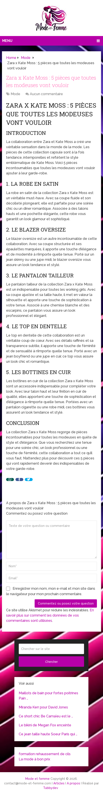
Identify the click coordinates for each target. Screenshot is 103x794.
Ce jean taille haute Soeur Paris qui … (48, 734)
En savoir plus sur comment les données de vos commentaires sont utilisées (50, 615)
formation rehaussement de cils (45, 754)
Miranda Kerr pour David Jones (43, 707)
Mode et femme (37, 778)
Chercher (51, 661)
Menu (7, 41)
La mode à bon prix (34, 759)
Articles (58, 783)
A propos (73, 783)
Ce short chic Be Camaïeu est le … (46, 716)
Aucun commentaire (46, 94)
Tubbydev (50, 788)
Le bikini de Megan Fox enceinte (45, 725)
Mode (15, 94)
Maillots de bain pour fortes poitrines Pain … (48, 695)
